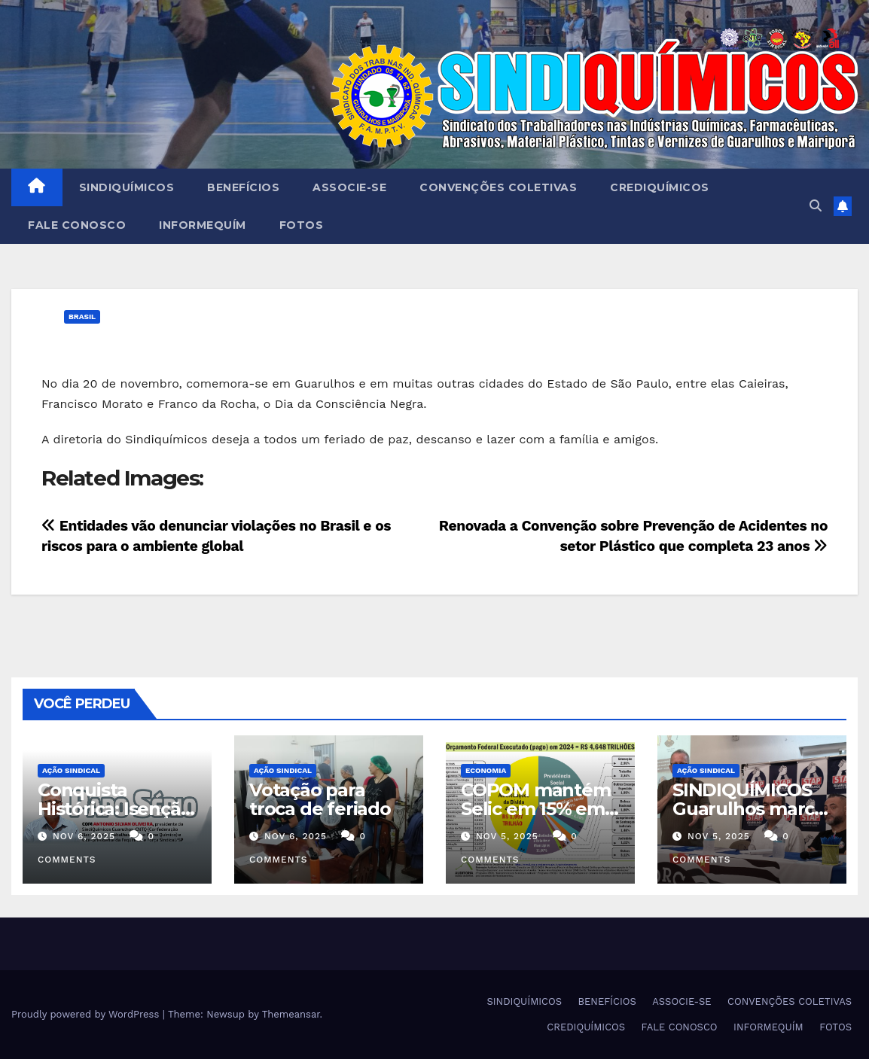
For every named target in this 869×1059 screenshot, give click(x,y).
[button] (816, 206)
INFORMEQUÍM (202, 225)
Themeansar (291, 1014)
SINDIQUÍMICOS (127, 187)
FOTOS (301, 225)
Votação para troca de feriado (320, 799)
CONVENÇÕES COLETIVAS (498, 187)
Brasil (82, 316)
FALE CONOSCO (77, 225)
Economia (485, 770)
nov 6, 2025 (84, 836)
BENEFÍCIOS (243, 187)
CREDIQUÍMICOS (659, 187)
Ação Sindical (71, 770)
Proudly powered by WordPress (87, 1014)
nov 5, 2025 (507, 836)
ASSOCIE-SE (349, 187)
